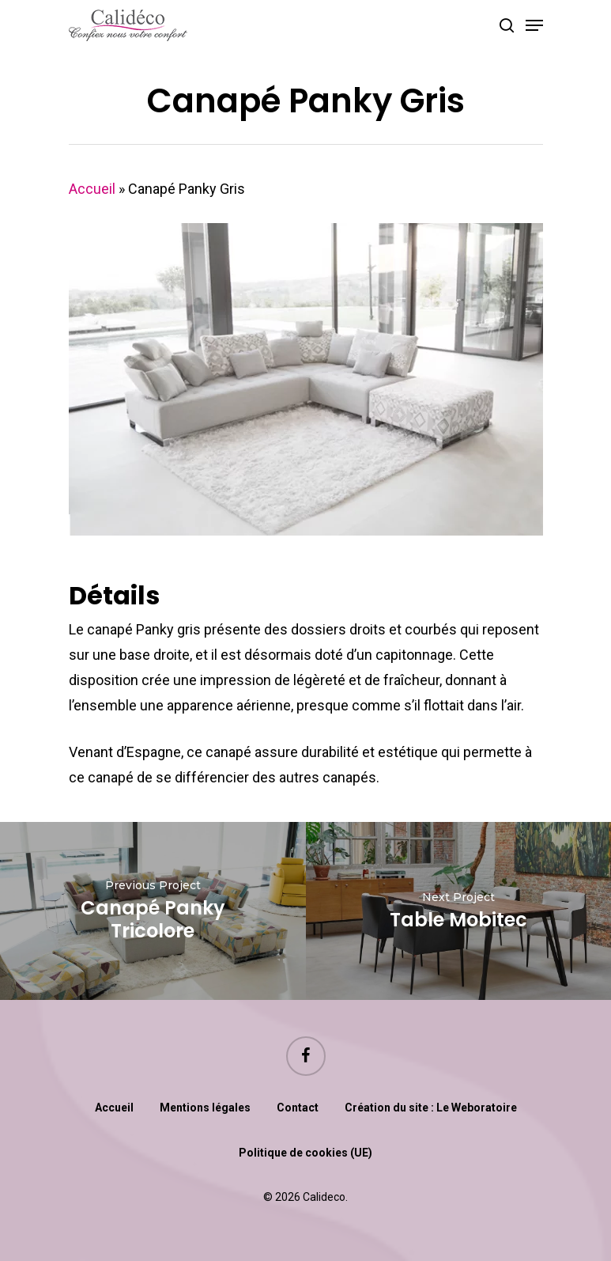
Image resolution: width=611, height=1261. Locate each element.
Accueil (92, 188)
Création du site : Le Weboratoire (431, 1107)
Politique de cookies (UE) (305, 1152)
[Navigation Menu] (534, 25)
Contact (298, 1107)
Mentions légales (205, 1107)
